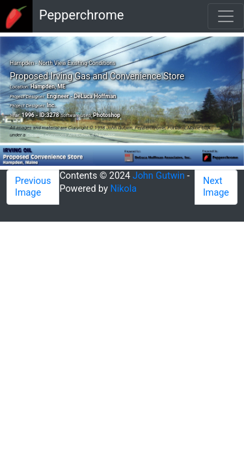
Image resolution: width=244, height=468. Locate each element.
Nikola (124, 188)
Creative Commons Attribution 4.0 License (71, 135)
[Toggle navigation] (226, 16)
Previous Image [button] (33, 187)
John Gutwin (159, 175)
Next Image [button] (216, 187)
